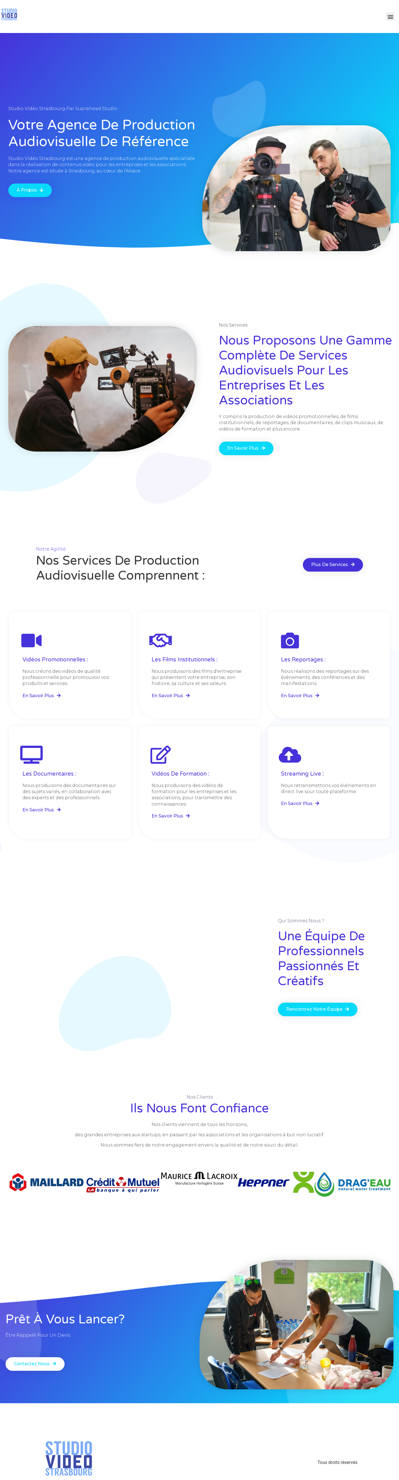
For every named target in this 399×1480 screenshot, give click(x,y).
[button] (30, 190)
